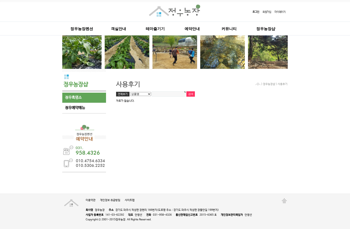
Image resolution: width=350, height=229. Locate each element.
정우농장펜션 (81, 29)
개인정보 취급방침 (110, 200)
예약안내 (192, 29)
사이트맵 (130, 200)
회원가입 (266, 12)
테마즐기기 (155, 29)
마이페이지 (280, 12)
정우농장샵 (265, 29)
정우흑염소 (73, 98)
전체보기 (123, 94)
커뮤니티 (229, 29)
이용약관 (91, 200)
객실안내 (118, 29)
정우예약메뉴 (75, 108)
